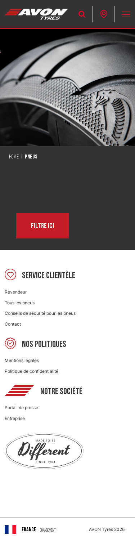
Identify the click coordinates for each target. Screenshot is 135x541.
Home (14, 157)
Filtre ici (42, 226)
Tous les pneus (20, 302)
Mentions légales (22, 360)
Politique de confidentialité (31, 371)
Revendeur (16, 292)
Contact (13, 324)
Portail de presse (21, 407)
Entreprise (15, 418)
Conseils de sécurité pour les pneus (40, 313)
